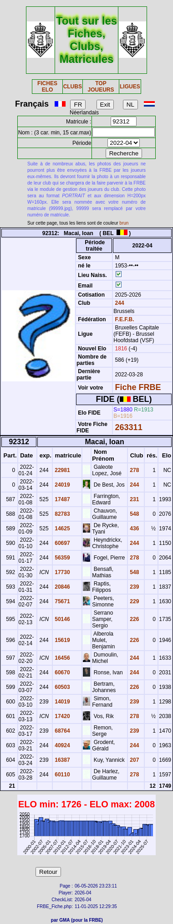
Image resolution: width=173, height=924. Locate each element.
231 (133, 499)
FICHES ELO (47, 86)
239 (133, 587)
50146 (61, 619)
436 (133, 528)
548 (133, 514)
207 (133, 760)
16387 (61, 760)
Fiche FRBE (138, 387)
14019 (61, 701)
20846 (61, 587)
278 (133, 470)
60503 (61, 687)
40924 (61, 745)
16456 (61, 658)
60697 (61, 543)
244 (118, 303)
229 (133, 601)
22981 (61, 470)
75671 (61, 601)
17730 (61, 572)
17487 (61, 499)
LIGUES (130, 86)
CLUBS (72, 86)
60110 (61, 774)
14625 (61, 528)
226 (133, 619)
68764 (61, 731)
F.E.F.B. (124, 319)
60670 (61, 672)
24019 (61, 485)
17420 (61, 716)
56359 (61, 557)
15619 (61, 640)
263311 (128, 427)
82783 (61, 514)
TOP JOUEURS (100, 86)
